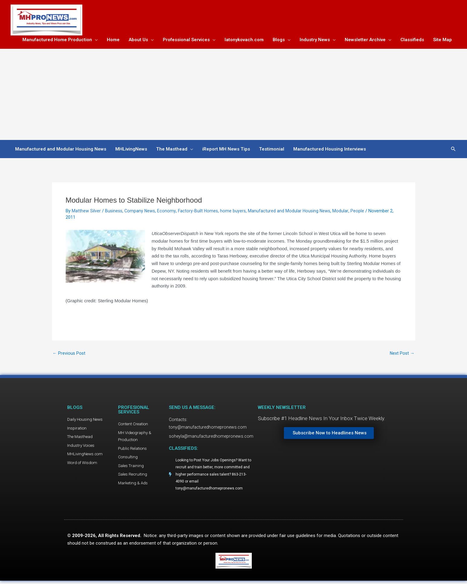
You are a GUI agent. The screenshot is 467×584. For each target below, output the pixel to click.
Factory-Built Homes (200, 212)
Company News (141, 212)
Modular (344, 212)
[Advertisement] (233, 95)
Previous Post (69, 354)
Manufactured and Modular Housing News (292, 212)
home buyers (236, 212)
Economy (168, 212)
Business (114, 212)
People (361, 212)
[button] (453, 150)
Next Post (402, 354)
